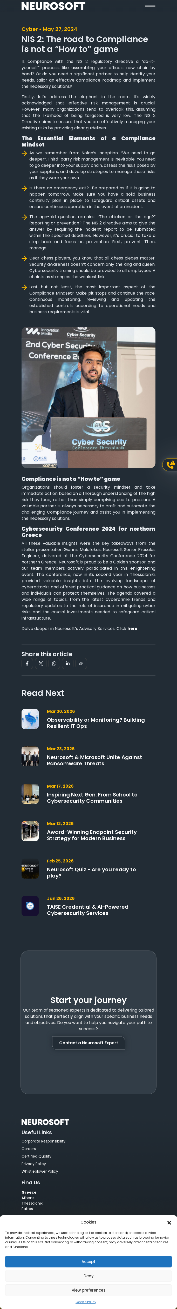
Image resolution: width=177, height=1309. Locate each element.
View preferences (89, 1290)
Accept (88, 1261)
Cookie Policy (86, 1302)
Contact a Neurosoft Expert (88, 1043)
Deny (89, 1276)
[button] (169, 1222)
